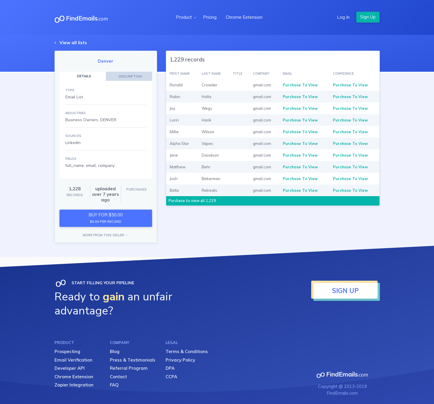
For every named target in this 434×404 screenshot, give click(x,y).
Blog (115, 351)
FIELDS (70, 159)
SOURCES (73, 136)
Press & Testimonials (132, 360)
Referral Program (129, 368)
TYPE (69, 90)
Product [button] (184, 17)
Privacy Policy (180, 360)
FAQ (114, 385)
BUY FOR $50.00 (105, 218)
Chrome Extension (244, 17)
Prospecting (67, 351)
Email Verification (73, 360)
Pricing (210, 17)
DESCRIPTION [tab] (130, 76)
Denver (105, 61)
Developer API (70, 368)
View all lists (73, 42)
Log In (343, 17)
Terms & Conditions (187, 351)
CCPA (171, 376)
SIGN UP (345, 291)
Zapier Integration (74, 385)
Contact (118, 376)
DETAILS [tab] (84, 76)
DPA (170, 368)
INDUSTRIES (75, 113)
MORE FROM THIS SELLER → (105, 235)
